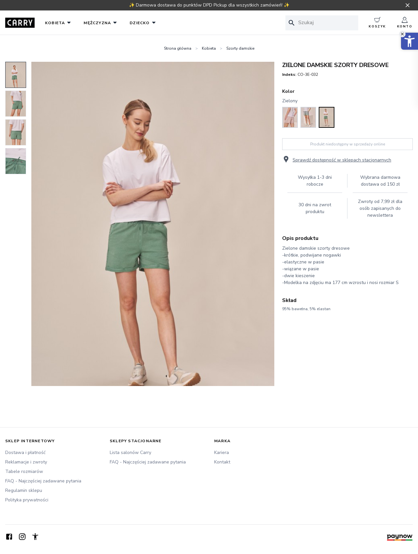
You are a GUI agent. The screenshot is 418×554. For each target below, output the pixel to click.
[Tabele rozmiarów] (52, 471)
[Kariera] (261, 452)
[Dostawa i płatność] (52, 452)
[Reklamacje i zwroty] (52, 462)
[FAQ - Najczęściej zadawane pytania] (52, 481)
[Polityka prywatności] (52, 499)
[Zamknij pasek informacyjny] (407, 5)
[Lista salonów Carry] (157, 452)
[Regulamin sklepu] (52, 490)
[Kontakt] (261, 462)
